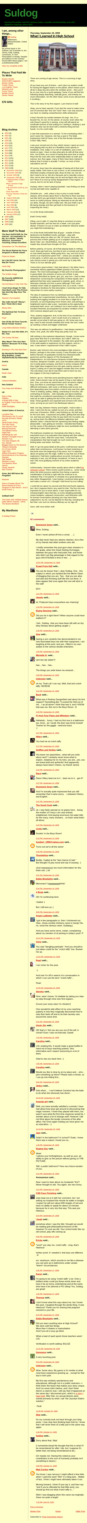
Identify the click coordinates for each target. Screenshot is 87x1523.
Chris (38, 942)
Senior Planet (7, 95)
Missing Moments (9, 429)
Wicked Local (7, 89)
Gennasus (41, 1352)
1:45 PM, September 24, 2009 (47, 631)
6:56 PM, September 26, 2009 (47, 1237)
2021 (7, 138)
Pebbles (5, 398)
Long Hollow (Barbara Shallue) (14, 328)
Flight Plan (6, 433)
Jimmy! (5, 465)
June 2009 (11, 203)
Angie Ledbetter (44, 916)
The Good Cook (44, 805)
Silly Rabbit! (6, 459)
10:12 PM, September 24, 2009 (48, 938)
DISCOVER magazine (11, 81)
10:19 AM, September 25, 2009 (48, 1098)
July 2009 (10, 200)
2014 (7, 156)
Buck (38, 695)
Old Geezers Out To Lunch (12, 416)
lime (38, 634)
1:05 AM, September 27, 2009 (47, 1270)
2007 (7, 219)
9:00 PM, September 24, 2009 (47, 912)
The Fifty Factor (8, 424)
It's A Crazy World (9, 449)
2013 (7, 158)
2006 (7, 222)
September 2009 (13, 177)
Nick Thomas (7, 469)
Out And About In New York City (14, 284)
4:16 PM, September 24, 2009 (47, 838)
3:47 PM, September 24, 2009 (47, 802)
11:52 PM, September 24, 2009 (48, 957)
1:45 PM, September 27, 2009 (47, 1294)
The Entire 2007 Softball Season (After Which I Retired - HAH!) (15, 501)
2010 (7, 166)
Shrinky (40, 991)
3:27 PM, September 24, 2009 (47, 783)
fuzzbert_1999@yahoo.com (50, 842)
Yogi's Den (6, 451)
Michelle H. (41, 655)
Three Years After (12, 192)
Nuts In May (6, 396)
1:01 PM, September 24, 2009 (47, 594)
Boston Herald (8, 79)
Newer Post (35, 1511)
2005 (7, 224)
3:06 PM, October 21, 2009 (46, 1466)
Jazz (38, 1133)
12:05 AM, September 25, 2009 (48, 988)
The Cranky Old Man (10, 338)
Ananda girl (42, 1101)
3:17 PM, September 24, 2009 (47, 746)
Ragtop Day (42, 1149)
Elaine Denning (44, 611)
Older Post (80, 1511)
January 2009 (12, 214)
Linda (39, 829)
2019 (7, 143)
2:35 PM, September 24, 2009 (47, 712)
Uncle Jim (41, 1025)
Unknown (41, 679)
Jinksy (39, 1086)
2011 (7, 163)
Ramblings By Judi (9, 435)
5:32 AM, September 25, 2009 (47, 1022)
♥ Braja (39, 892)
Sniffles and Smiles (46, 750)
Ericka (39, 1240)
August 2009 (12, 198)
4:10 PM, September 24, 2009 (47, 825)
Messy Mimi (6, 308)
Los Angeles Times (10, 87)
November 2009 (13, 173)
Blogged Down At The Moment (14, 445)
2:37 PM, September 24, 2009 (47, 733)
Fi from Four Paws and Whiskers (53, 715)
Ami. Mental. (7, 443)
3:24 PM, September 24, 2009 (47, 770)
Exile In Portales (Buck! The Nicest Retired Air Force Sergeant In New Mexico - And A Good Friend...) (14, 486)
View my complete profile (12, 66)
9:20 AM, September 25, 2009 (47, 1082)
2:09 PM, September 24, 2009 (47, 675)
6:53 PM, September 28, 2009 (47, 1362)
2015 (7, 153)
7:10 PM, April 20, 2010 (45, 1502)
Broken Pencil (8, 93)
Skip (38, 1415)
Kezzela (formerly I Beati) (12, 418)
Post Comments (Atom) (52, 1517)
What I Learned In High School (52, 36)
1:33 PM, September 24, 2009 (47, 607)
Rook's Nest (6, 373)
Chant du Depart (8, 256)
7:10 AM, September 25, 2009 (47, 1038)
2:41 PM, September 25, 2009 (47, 1174)
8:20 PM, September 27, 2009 (47, 1315)
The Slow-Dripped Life (10, 441)
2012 (7, 161)
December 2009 (13, 170)
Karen (39, 1274)
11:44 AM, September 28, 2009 (48, 1349)
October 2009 (12, 175)
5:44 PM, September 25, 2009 (47, 1216)
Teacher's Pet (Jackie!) (11, 298)
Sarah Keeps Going (9, 422)
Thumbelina (42, 855)
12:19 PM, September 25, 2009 (48, 1129)
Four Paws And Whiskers (12, 388)
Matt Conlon (42, 1469)
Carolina (40, 1041)
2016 (7, 151)
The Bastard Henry (9, 431)
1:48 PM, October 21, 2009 (46, 1432)
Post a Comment (36, 1507)
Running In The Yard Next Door (14, 350)
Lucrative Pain (7, 414)
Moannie (5, 479)
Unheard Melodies (9, 381)
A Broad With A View (10, 400)
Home (58, 1511)
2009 (7, 168)
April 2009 (11, 207)
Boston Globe (7, 83)
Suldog (21, 13)
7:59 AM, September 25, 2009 (47, 1064)
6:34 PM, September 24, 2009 (47, 888)
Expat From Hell (44, 566)
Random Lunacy (8, 461)
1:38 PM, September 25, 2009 (47, 1145)
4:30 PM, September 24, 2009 (47, 852)
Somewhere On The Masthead (14, 246)
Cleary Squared (8, 467)
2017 (7, 148)
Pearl (38, 960)
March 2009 (11, 210)
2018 (7, 146)
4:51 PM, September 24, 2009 (47, 875)
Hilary (39, 736)
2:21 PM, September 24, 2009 (47, 691)
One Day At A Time (9, 426)
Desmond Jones (44, 525)
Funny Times (7, 91)
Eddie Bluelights (44, 879)
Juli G (4, 420)
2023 (7, 133)
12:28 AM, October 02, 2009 (47, 1411)
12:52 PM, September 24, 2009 (48, 563)
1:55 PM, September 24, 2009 (47, 652)
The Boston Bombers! (10, 504)
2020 (7, 141)
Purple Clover (7, 85)
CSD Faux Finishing (46, 1193)
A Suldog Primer (8, 516)
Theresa (40, 1297)
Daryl (38, 773)
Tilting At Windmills (9, 447)
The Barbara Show (9, 463)
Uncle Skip (6, 266)
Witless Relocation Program (13, 453)
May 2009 (11, 205)
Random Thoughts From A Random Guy (12, 438)
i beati (39, 1219)
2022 (7, 136)
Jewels (39, 597)
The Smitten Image (9, 274)
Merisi (4, 365)
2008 (7, 217)
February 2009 (12, 212)
